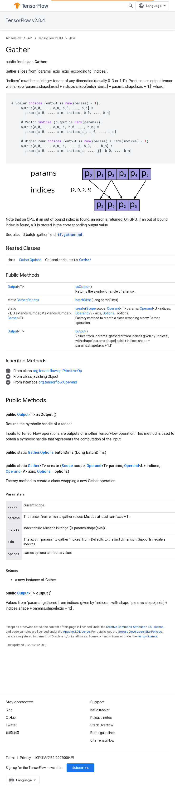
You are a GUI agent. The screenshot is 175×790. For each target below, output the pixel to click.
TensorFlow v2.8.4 (25, 20)
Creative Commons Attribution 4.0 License (134, 627)
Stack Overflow (101, 725)
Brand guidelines (102, 733)
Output (13, 287)
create (80, 308)
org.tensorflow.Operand (58, 382)
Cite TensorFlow (102, 740)
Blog (9, 710)
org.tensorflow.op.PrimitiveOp (57, 371)
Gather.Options (30, 260)
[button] (44, 371)
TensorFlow (14, 38)
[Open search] (131, 6)
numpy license (147, 636)
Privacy (25, 758)
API (30, 38)
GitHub (11, 718)
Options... (109, 313)
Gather (85, 259)
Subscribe (80, 768)
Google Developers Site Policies (140, 631)
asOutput (82, 287)
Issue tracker (100, 710)
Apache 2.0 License (76, 631)
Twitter (11, 725)
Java (72, 38)
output (80, 331)
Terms (10, 758)
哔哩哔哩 (12, 733)
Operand (113, 308)
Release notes (101, 718)
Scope (91, 308)
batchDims (83, 300)
